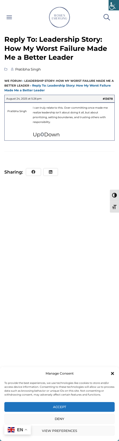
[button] (112, 373)
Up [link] (36, 134)
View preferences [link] (59, 431)
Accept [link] (59, 407)
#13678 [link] (108, 98)
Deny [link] (59, 419)
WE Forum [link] (12, 80)
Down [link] (52, 134)
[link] (114, 5)
